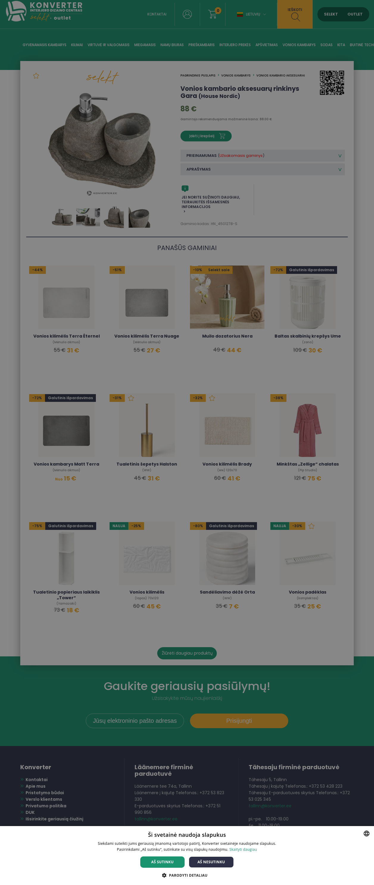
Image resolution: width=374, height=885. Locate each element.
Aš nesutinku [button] (211, 861)
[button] (187, 875)
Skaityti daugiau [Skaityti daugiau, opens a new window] (243, 849)
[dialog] (187, 442)
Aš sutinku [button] (162, 861)
